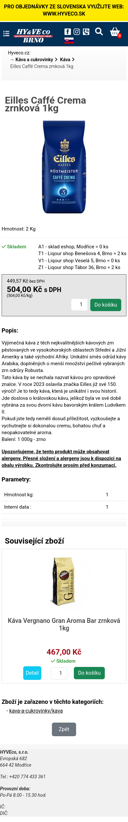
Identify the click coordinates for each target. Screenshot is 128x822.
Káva (65, 59)
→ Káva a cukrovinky (31, 59)
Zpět (64, 729)
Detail (32, 673)
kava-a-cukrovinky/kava (36, 711)
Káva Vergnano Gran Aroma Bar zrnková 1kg (64, 624)
